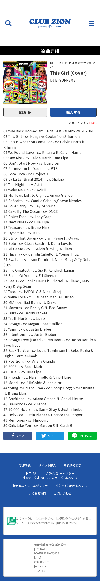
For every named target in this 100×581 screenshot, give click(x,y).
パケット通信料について (71, 486)
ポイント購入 (47, 465)
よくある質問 (37, 493)
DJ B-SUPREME (62, 80)
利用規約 (31, 473)
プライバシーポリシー (59, 473)
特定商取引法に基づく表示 (30, 486)
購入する (73, 112)
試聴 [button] (25, 112)
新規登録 (25, 465)
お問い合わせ (62, 493)
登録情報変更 (72, 465)
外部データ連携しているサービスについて (50, 478)
